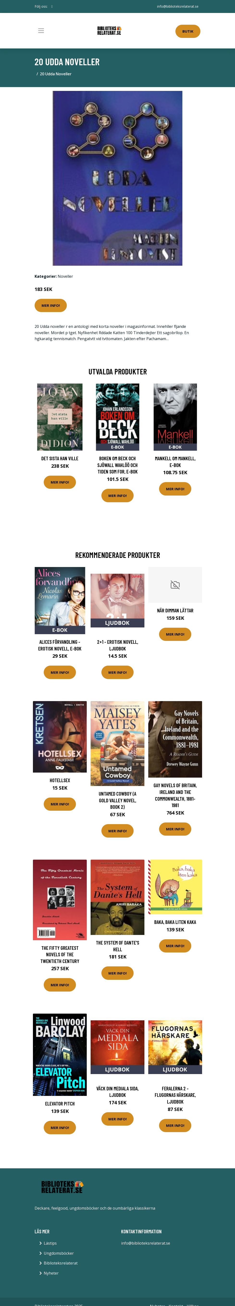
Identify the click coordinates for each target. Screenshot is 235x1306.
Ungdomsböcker (59, 1253)
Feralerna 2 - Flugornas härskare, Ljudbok (175, 1095)
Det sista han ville (59, 458)
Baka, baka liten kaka (175, 922)
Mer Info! (51, 305)
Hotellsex (60, 780)
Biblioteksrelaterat (61, 1263)
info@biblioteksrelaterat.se (177, 6)
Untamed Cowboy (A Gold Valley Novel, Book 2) (117, 800)
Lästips (50, 1243)
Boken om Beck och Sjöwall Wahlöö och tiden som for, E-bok (117, 464)
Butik (187, 31)
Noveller (65, 276)
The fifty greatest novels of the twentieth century (59, 954)
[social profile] (52, 6)
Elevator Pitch (60, 1103)
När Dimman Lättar (175, 610)
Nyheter (51, 1273)
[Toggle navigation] (41, 30)
